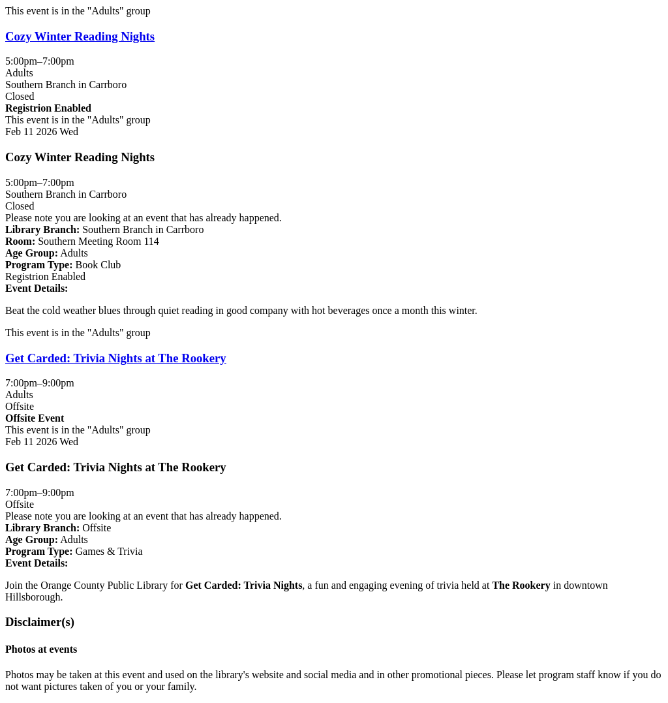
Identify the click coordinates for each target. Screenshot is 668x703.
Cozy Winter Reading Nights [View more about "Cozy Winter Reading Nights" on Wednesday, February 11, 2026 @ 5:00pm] (80, 36)
